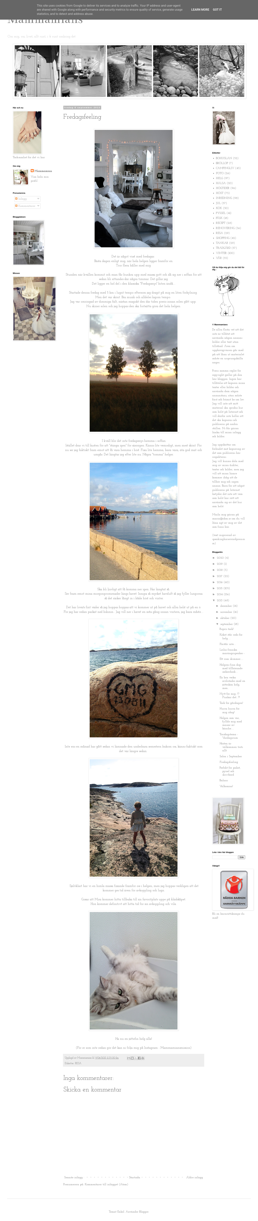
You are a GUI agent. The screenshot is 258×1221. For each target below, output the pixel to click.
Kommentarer (25, 206)
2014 (220, 594)
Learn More (200, 9)
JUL (218, 203)
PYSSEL (221, 213)
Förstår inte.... (228, 644)
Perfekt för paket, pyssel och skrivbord (230, 771)
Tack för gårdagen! (231, 703)
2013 (220, 600)
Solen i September (231, 756)
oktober (225, 618)
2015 (220, 588)
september (227, 624)
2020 (221, 557)
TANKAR (222, 243)
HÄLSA (221, 183)
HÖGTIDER (222, 188)
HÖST (219, 193)
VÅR (219, 258)
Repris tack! (227, 629)
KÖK (219, 208)
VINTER (221, 253)
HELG (219, 178)
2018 (220, 570)
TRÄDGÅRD (223, 248)
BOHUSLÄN (224, 158)
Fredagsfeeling (229, 762)
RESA (78, 1063)
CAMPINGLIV (225, 168)
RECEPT (220, 223)
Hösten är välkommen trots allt (231, 747)
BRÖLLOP (222, 163)
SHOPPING (222, 238)
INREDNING (224, 198)
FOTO (220, 173)
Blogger (144, 1211)
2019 (220, 564)
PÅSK (219, 218)
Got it (217, 9)
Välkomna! (226, 786)
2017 (220, 576)
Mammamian (43, 171)
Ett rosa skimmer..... (231, 659)
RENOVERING (225, 228)
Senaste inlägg (73, 1177)
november (226, 612)
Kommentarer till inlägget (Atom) (106, 1184)
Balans (224, 780)
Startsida (134, 1177)
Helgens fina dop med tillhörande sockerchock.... (231, 668)
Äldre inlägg (194, 1177)
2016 (220, 582)
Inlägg (21, 198)
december (226, 606)
